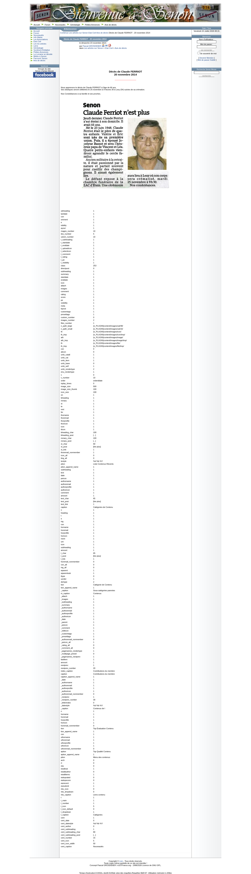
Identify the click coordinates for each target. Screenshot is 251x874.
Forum (47, 25)
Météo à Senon (40, 56)
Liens (35, 46)
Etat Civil (37, 41)
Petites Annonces (92, 25)
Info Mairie (37, 37)
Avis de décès (110, 25)
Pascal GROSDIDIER (92, 46)
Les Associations (40, 39)
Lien (121, 861)
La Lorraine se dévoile (42, 54)
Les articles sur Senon (78, 33)
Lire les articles (39, 44)
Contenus (64, 33)
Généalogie (75, 25)
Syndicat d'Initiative (41, 50)
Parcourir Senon (40, 58)
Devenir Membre (206, 58)
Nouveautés (60, 25)
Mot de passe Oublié (206, 60)
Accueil (37, 25)
